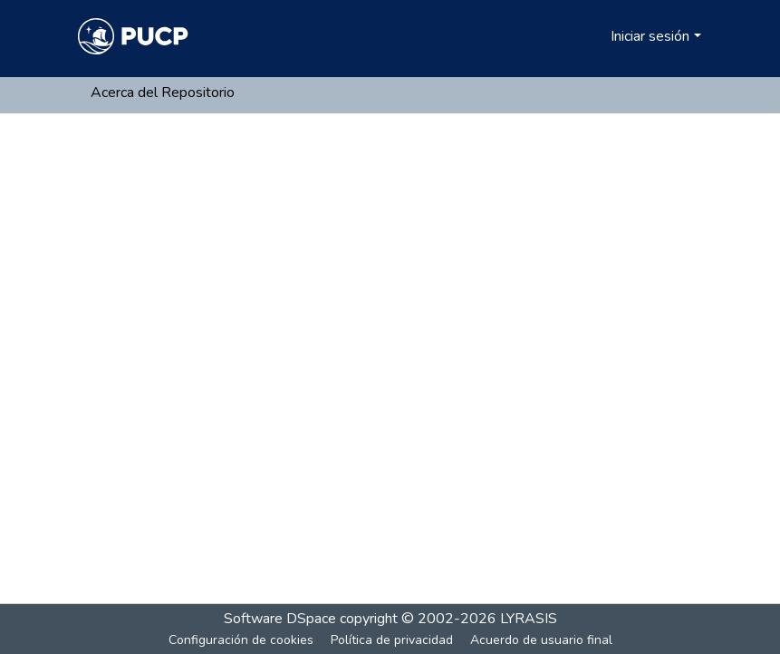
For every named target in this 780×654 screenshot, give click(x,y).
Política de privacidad (392, 640)
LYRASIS (528, 619)
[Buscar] (567, 36)
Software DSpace (280, 619)
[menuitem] (594, 36)
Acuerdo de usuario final (541, 640)
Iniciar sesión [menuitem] (650, 36)
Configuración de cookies (241, 640)
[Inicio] (133, 36)
